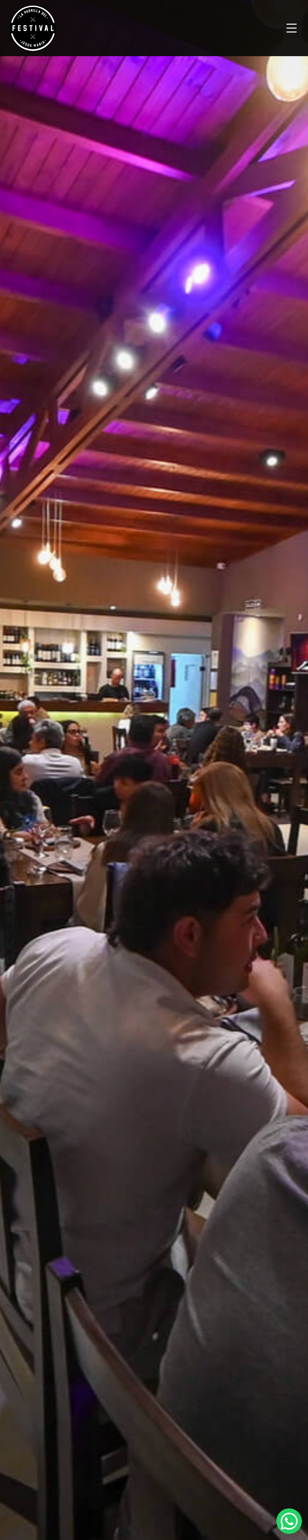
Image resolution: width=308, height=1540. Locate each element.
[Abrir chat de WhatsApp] (289, 1521)
